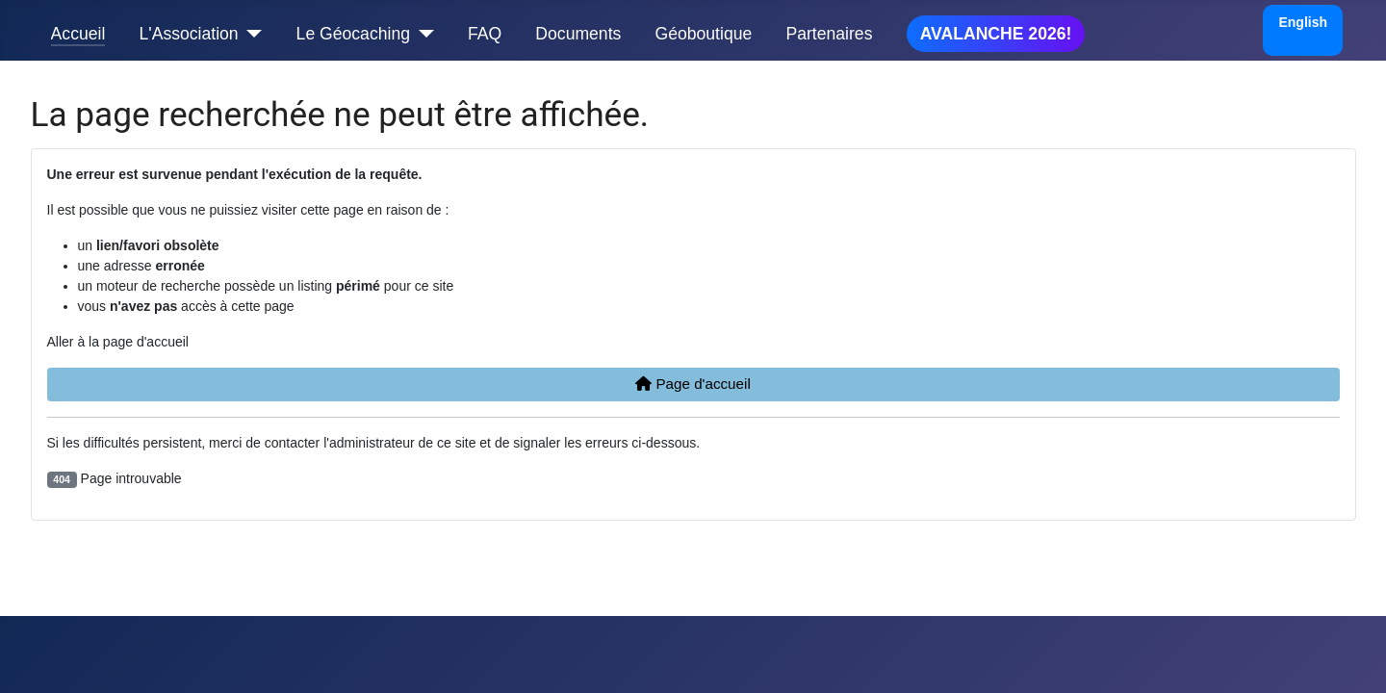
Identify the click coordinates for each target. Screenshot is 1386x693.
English (1302, 22)
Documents (578, 33)
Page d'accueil (693, 383)
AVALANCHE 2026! (996, 33)
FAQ (484, 33)
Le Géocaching (353, 33)
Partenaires (828, 33)
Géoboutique (704, 33)
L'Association (189, 33)
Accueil (78, 33)
